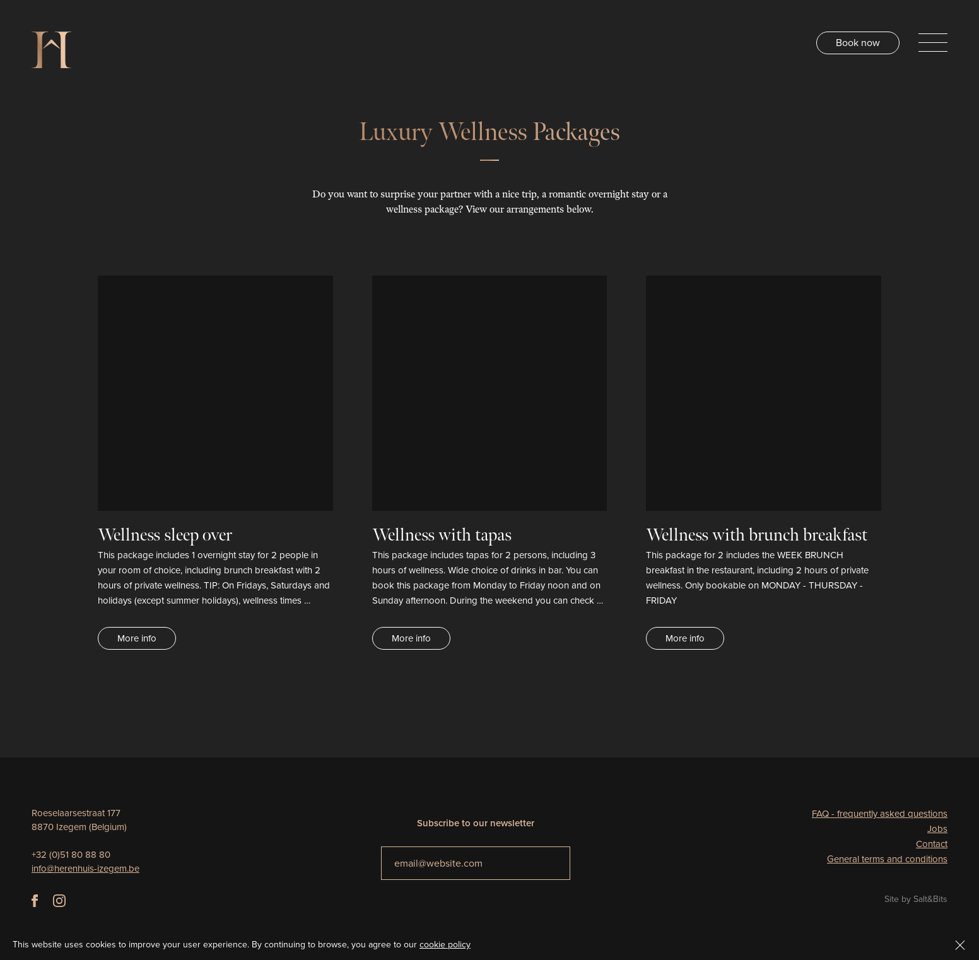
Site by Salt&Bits (915, 899)
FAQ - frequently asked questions (879, 814)
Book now (858, 42)
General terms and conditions (887, 859)
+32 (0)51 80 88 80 (71, 855)
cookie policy (445, 944)
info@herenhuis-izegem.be (85, 868)
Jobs (937, 829)
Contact (931, 844)
